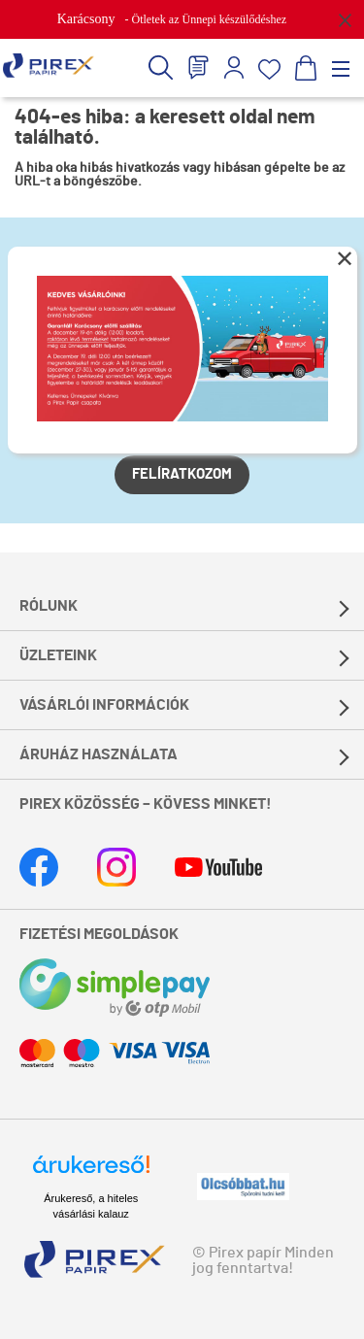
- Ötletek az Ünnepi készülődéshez (171, 19)
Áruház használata (98, 754)
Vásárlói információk (104, 705)
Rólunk (48, 606)
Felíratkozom (182, 474)
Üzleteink (58, 655)
